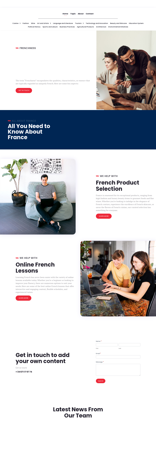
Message (100, 354)
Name (99, 333)
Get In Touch (24, 82)
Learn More (104, 208)
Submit (100, 373)
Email (98, 345)
